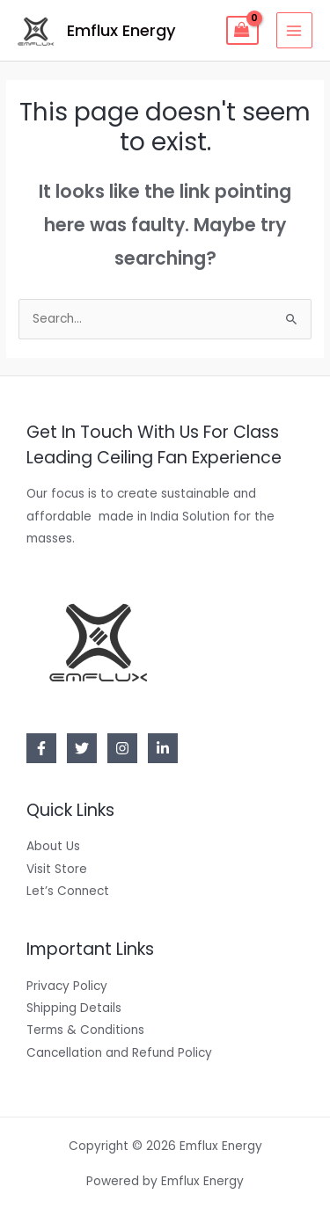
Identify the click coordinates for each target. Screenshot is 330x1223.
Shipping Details (73, 1008)
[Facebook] (41, 748)
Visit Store (56, 869)
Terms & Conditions (85, 1030)
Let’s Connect (67, 891)
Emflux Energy (121, 30)
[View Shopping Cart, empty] (242, 31)
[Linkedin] (163, 748)
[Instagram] (122, 748)
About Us (53, 846)
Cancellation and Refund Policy (119, 1053)
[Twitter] (82, 748)
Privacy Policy (66, 986)
